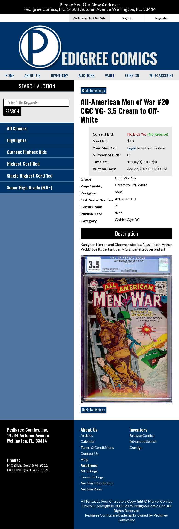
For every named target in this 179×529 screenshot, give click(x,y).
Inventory (59, 75)
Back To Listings (93, 90)
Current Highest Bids (27, 151)
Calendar (88, 441)
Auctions (87, 75)
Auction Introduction (97, 483)
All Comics (17, 128)
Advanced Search (143, 441)
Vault (110, 75)
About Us (32, 75)
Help (84, 459)
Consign (132, 75)
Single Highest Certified (29, 175)
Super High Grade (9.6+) (29, 187)
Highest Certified (23, 163)
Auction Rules (91, 489)
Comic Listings (92, 477)
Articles (87, 435)
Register (161, 18)
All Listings (89, 471)
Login (131, 148)
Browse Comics (142, 435)
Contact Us (89, 453)
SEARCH (12, 111)
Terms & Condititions (97, 447)
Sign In (127, 18)
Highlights (16, 140)
